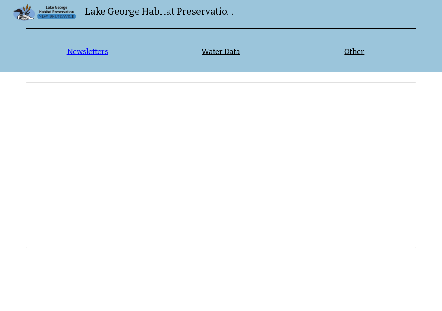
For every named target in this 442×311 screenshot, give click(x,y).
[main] (87, 51)
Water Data (221, 51)
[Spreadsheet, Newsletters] (221, 165)
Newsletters (87, 51)
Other (354, 51)
